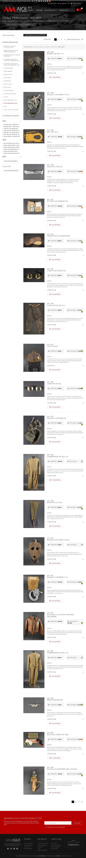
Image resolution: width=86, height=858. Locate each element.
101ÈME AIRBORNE (8, 68)
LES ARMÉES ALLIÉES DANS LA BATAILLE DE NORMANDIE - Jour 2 (40, 21)
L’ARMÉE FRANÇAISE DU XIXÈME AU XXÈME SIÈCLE (12, 55)
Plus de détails (55, 77)
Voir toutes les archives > (11, 161)
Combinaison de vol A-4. (57, 457)
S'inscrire (77, 823)
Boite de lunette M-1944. (58, 734)
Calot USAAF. (52, 346)
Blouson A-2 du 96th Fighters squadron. (60, 616)
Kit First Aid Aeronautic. (58, 201)
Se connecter (63, 3)
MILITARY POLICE (8, 84)
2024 (12, 140)
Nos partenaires (28, 848)
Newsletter (53, 3)
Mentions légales (28, 845)
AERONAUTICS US (8, 74)
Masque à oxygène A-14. (57, 577)
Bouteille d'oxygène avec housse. (62, 769)
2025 (12, 121)
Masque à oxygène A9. (56, 418)
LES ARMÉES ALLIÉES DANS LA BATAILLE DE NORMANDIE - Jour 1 (12, 60)
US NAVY (6, 97)
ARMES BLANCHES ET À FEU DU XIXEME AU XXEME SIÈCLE (11, 51)
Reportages (39, 10)
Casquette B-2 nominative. (58, 236)
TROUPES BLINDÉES (8, 90)
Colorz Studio (41, 856)
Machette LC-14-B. (54, 502)
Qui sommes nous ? (51, 10)
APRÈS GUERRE (7, 77)
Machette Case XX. (55, 167)
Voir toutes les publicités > (11, 170)
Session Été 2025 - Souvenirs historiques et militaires (16, 136)
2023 (12, 157)
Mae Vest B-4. (52, 132)
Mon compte (54, 843)
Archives (31, 10)
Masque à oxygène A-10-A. (58, 94)
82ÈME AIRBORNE (8, 71)
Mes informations (55, 847)
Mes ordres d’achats (56, 845)
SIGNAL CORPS (7, 87)
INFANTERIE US (7, 81)
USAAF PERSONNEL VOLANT (10, 103)
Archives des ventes (42, 850)
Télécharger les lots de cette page (35, 35)
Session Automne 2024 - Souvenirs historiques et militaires (18, 147)
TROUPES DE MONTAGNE (10, 93)
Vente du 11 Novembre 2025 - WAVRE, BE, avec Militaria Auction (19, 128)
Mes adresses (54, 848)
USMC (5, 106)
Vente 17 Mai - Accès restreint (11, 109)
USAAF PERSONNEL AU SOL (10, 100)
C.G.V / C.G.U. (27, 847)
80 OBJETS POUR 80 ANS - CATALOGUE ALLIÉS (10, 46)
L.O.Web (58, 856)
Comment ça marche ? (43, 843)
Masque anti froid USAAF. (58, 540)
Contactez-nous (63, 10)
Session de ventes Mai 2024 (15, 21)
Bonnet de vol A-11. (55, 54)
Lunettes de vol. (54, 384)
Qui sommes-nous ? (29, 843)
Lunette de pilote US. (56, 271)
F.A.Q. (39, 848)
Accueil (4, 21)
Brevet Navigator (55, 700)
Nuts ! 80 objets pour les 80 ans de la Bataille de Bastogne (18, 143)
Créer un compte (76, 3)
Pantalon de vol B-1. (56, 305)
